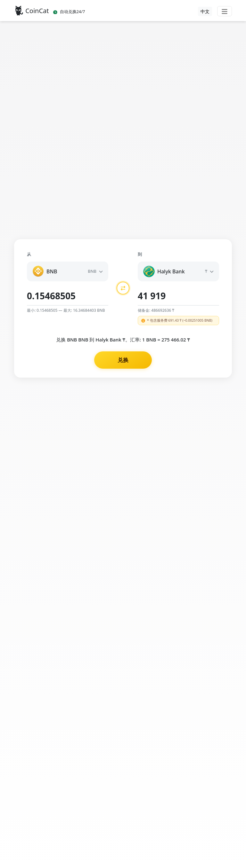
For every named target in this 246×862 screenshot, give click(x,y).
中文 (205, 11)
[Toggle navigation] (224, 11)
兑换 (123, 360)
